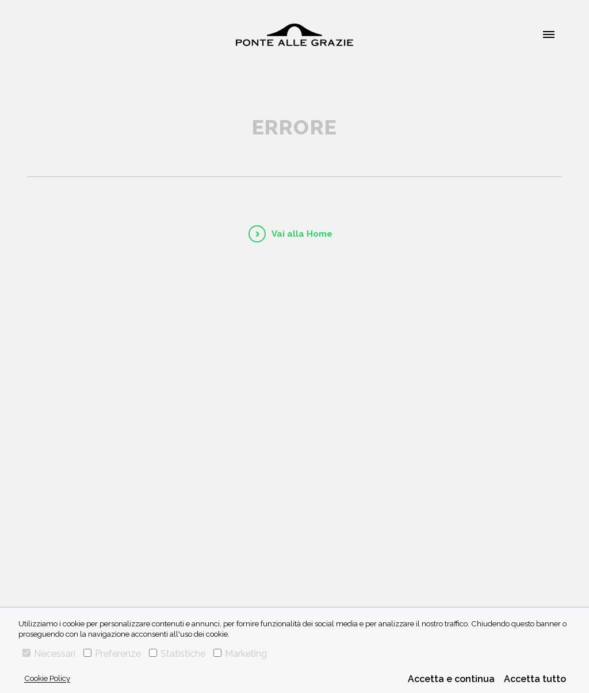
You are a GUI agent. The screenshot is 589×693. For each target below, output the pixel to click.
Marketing (240, 653)
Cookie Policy (47, 678)
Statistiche (177, 653)
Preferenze (112, 653)
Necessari (48, 653)
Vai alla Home (301, 234)
